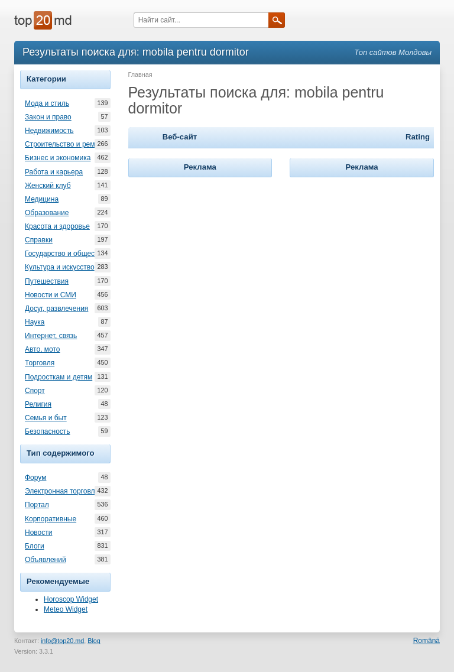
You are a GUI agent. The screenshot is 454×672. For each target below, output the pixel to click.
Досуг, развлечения (56, 308)
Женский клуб (48, 185)
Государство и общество (65, 253)
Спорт (35, 390)
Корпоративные (50, 519)
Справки (39, 240)
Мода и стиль (47, 103)
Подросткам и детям (58, 377)
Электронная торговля (62, 491)
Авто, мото (42, 349)
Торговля (39, 363)
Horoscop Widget (71, 599)
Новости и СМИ (50, 295)
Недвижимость (49, 130)
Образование (47, 212)
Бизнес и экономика (57, 158)
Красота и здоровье (57, 226)
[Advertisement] (217, 254)
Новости (38, 532)
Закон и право (48, 117)
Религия (38, 404)
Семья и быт (46, 418)
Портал (37, 504)
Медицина (42, 199)
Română (426, 641)
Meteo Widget (65, 609)
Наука (34, 322)
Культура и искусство (60, 267)
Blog (93, 640)
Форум (35, 477)
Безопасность (47, 431)
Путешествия (47, 281)
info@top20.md (62, 640)
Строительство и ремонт (65, 144)
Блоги (34, 546)
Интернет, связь (51, 335)
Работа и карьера (54, 172)
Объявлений (45, 559)
